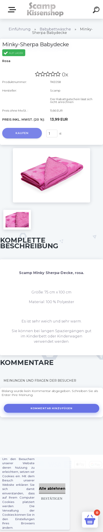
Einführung (20, 29)
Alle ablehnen (52, 488)
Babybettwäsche (55, 29)
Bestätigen (51, 498)
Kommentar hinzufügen (51, 408)
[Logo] (45, 9)
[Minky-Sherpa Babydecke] (51, 150)
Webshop (12, 9)
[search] (97, 11)
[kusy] (51, 133)
